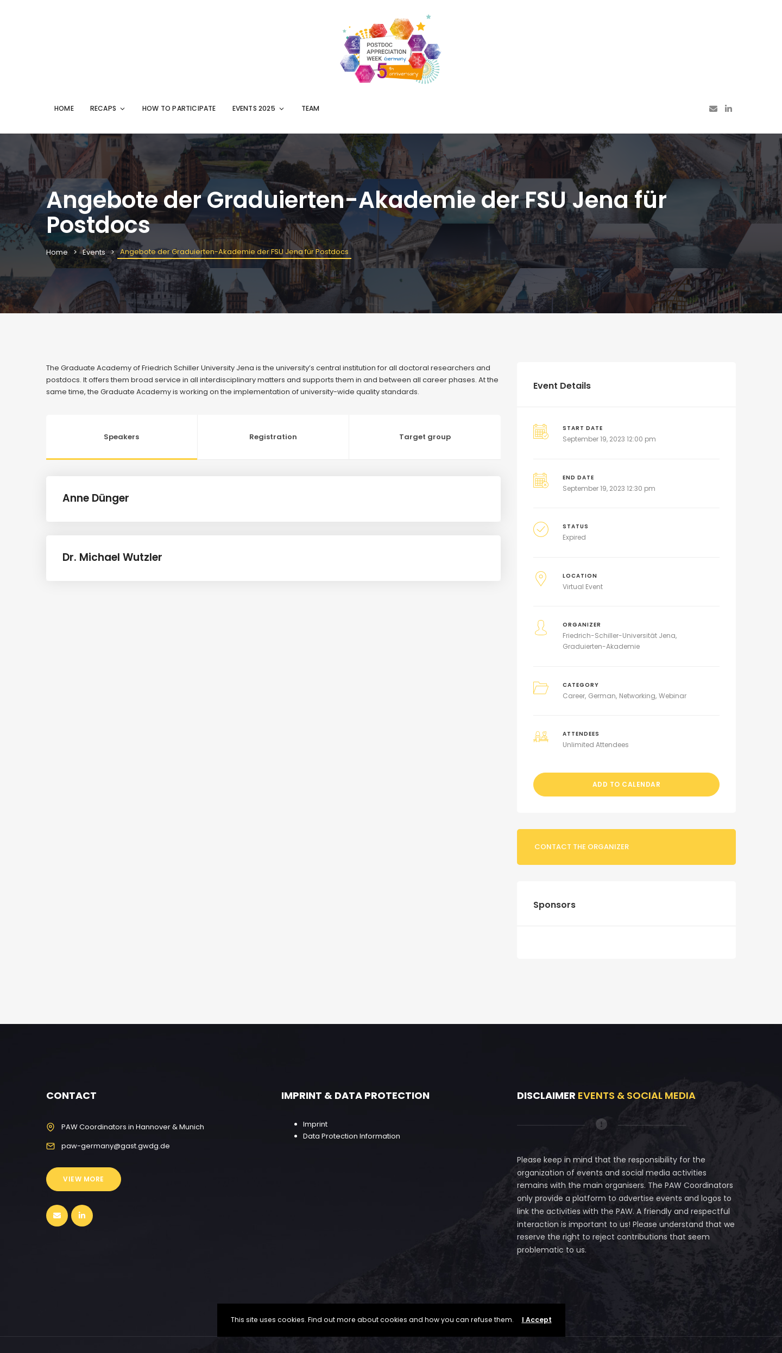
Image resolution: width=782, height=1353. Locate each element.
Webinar (672, 695)
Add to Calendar (626, 784)
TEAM (310, 108)
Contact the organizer (581, 847)
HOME (64, 108)
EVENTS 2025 (258, 108)
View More (83, 1179)
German (602, 695)
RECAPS (108, 108)
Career (574, 695)
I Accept (537, 1319)
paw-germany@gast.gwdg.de (115, 1146)
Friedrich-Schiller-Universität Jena (619, 635)
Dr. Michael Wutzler (112, 557)
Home (57, 252)
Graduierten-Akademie (601, 646)
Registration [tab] (273, 437)
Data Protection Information (351, 1136)
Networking (637, 695)
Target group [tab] (425, 437)
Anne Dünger (95, 498)
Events (94, 252)
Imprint (315, 1124)
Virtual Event (583, 586)
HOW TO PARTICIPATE (179, 108)
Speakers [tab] (121, 437)
